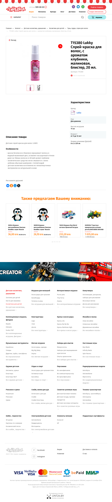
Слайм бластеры (37, 400)
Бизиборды (35, 298)
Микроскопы (62, 347)
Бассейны (35, 377)
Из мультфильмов (64, 377)
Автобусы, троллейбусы (92, 394)
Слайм (33, 397)
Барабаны (9, 347)
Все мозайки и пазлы (92, 330)
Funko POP (10, 330)
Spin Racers (87, 353)
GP (58, 423)
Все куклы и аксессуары (67, 330)
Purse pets (61, 295)
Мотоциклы (35, 426)
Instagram (38, 456)
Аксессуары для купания (40, 295)
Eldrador (9, 327)
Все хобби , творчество (16, 429)
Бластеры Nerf (11, 377)
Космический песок (13, 426)
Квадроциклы (36, 423)
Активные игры (37, 374)
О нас (85, 454)
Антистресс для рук (38, 394)
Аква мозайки (88, 321)
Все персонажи (64, 380)
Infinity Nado (87, 350)
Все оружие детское (14, 380)
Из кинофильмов (63, 370)
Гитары (8, 350)
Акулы (59, 301)
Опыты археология (64, 356)
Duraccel (60, 420)
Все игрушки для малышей (43, 304)
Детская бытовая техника (66, 394)
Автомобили (87, 374)
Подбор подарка (97, 7)
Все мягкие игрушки (40, 357)
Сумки (8, 400)
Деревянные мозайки (91, 327)
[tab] (30, 88)
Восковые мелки (89, 301)
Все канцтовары (90, 307)
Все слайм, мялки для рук (42, 403)
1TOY (33, 324)
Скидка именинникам (97, 12)
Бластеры (9, 374)
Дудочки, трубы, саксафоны (16, 353)
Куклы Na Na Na (63, 324)
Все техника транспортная (94, 403)
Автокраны (87, 397)
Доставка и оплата (90, 449)
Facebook (38, 450)
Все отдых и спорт (39, 380)
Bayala (8, 324)
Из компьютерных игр (65, 374)
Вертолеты (87, 377)
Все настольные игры (92, 357)
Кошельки (10, 394)
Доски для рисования (91, 304)
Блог (62, 12)
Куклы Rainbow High (64, 327)
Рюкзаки (9, 397)
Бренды (53, 12)
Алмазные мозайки (90, 324)
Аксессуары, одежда (39, 347)
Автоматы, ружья (12, 370)
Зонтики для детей (13, 298)
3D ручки (9, 420)
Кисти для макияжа (13, 301)
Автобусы (86, 370)
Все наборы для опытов (67, 360)
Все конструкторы (39, 330)
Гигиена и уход (37, 301)
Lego (33, 321)
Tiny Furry (60, 298)
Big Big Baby (35, 350)
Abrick (33, 327)
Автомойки (87, 400)
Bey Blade (86, 347)
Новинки (82, 12)
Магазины (42, 12)
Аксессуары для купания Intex (42, 370)
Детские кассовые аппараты (67, 403)
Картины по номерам (14, 423)
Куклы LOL (61, 321)
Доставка (72, 12)
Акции (31, 12)
